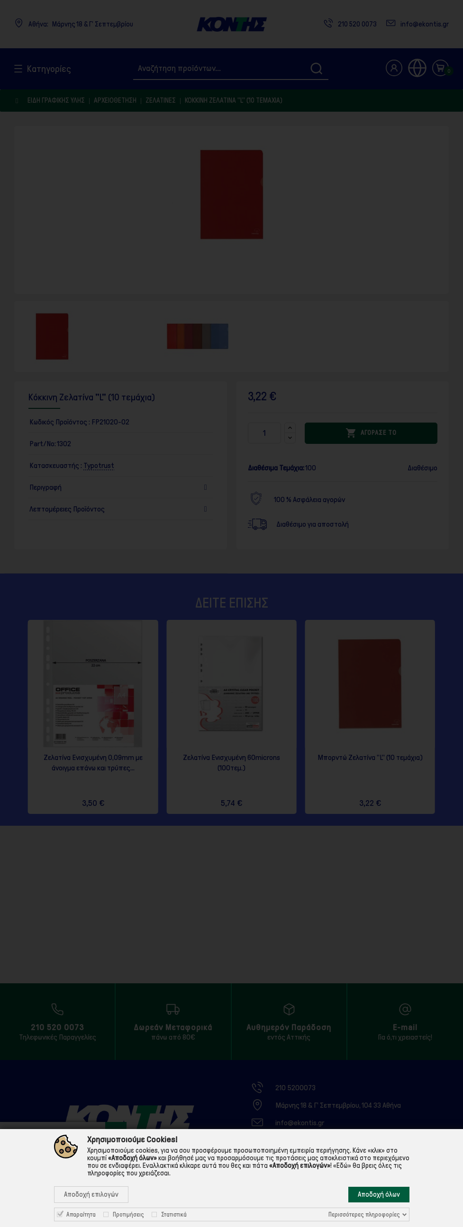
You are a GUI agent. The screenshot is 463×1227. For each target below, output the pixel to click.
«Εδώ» (342, 1165)
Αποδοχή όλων (379, 1194)
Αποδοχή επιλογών (91, 1194)
